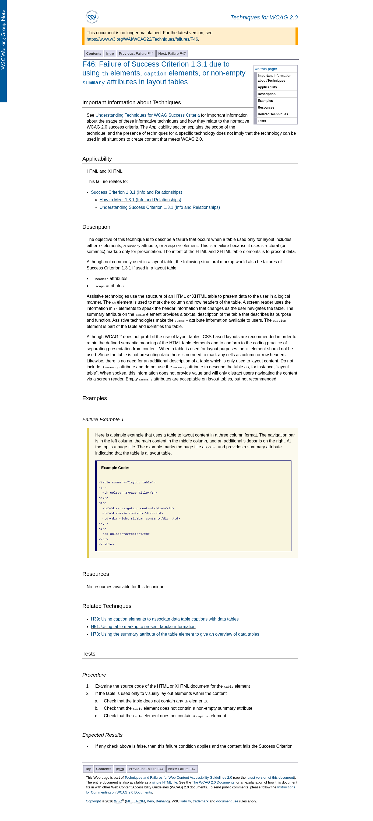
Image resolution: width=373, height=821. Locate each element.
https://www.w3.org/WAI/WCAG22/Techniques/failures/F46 (142, 39)
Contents (93, 53)
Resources (266, 107)
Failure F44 (136, 53)
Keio (150, 801)
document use (227, 801)
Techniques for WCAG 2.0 (264, 17)
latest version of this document (270, 777)
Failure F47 (172, 53)
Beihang (162, 801)
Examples (265, 101)
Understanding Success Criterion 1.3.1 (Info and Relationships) (160, 207)
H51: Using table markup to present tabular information (143, 626)
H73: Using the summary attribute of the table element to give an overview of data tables (175, 634)
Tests (262, 121)
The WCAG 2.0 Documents (213, 782)
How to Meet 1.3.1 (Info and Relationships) (140, 200)
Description (267, 94)
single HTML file (164, 782)
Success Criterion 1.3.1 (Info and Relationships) (136, 192)
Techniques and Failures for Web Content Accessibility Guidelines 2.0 (178, 777)
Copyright (93, 801)
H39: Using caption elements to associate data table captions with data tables (165, 619)
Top (88, 769)
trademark (201, 801)
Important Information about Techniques (274, 78)
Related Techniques (273, 114)
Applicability (267, 87)
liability (186, 801)
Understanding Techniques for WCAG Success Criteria (148, 115)
